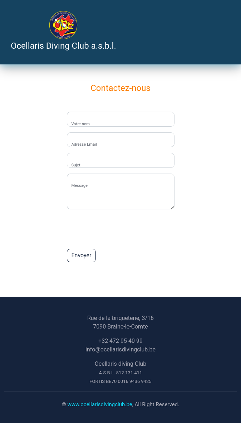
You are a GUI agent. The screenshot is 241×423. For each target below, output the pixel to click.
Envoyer (82, 255)
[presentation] (121, 229)
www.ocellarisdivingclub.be (99, 404)
